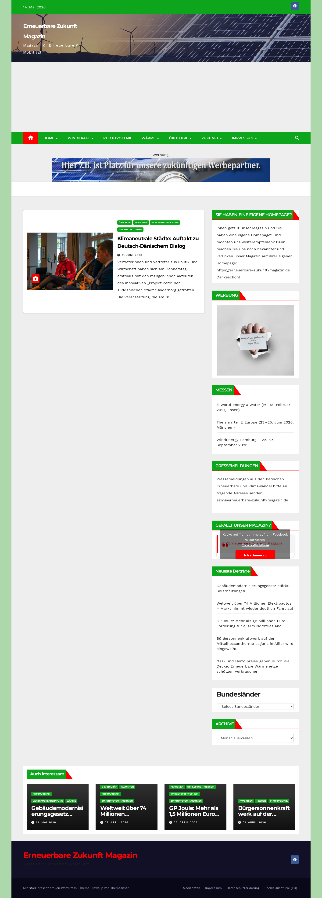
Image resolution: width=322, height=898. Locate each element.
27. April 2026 (116, 822)
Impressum (243, 138)
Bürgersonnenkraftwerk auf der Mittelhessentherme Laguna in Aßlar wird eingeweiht (255, 643)
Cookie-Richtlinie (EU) (281, 888)
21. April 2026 (254, 822)
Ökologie (179, 138)
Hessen (261, 800)
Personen (141, 222)
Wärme (149, 138)
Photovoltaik (117, 138)
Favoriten (127, 786)
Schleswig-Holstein (165, 222)
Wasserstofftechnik (184, 793)
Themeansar (120, 888)
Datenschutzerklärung (243, 888)
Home (49, 138)
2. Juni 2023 (132, 255)
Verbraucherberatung (48, 800)
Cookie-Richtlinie (255, 545)
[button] (297, 138)
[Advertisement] (161, 97)
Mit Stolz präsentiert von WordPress (50, 888)
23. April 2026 (186, 822)
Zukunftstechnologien (117, 800)
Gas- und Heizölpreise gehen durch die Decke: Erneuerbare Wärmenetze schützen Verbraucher (253, 666)
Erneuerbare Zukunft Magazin (80, 855)
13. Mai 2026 (46, 822)
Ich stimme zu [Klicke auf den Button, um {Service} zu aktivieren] (255, 555)
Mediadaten (191, 888)
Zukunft (211, 138)
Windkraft (79, 138)
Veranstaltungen (130, 229)
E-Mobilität (109, 786)
